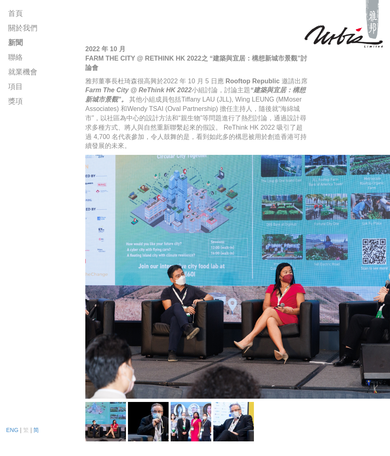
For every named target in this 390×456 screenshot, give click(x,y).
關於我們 (22, 28)
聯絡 (15, 57)
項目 (15, 87)
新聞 (15, 43)
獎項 (15, 101)
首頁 (15, 13)
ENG (12, 430)
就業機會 (22, 72)
